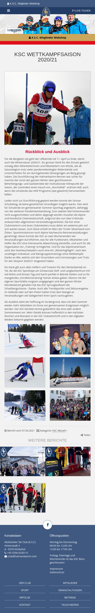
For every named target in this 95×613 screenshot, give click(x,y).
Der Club (25, 583)
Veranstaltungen (70, 590)
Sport (25, 590)
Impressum (56, 568)
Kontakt (25, 604)
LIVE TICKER (81, 10)
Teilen (86, 435)
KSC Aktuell (58, 430)
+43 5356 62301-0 (17, 552)
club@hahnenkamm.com (22, 556)
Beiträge (70, 597)
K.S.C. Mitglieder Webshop (23, 3)
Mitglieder (70, 583)
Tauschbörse (70, 604)
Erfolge (24, 597)
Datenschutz (57, 572)
